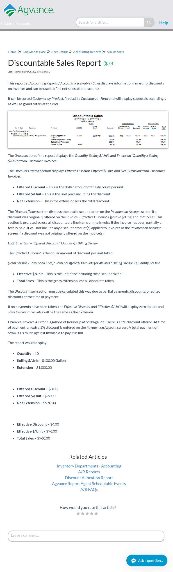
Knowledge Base (34, 52)
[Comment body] (86, 536)
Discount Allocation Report (89, 477)
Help (163, 22)
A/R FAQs (89, 489)
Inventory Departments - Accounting (89, 465)
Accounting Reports (87, 52)
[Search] (149, 22)
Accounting (59, 52)
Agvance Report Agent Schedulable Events (89, 483)
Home (12, 52)
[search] (110, 22)
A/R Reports (115, 52)
